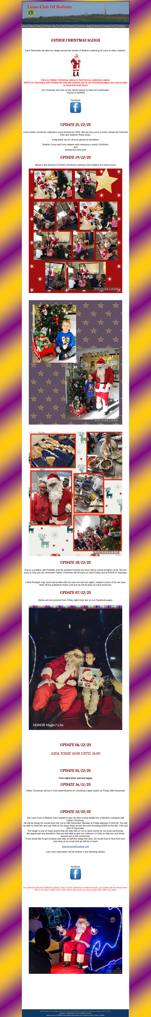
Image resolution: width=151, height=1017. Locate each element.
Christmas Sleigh (84, 26)
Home (25, 26)
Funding (120, 26)
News (32, 26)
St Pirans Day (50, 26)
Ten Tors (61, 26)
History (39, 26)
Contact (106, 26)
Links (113, 26)
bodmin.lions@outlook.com (75, 846)
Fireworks (70, 26)
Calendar (97, 26)
